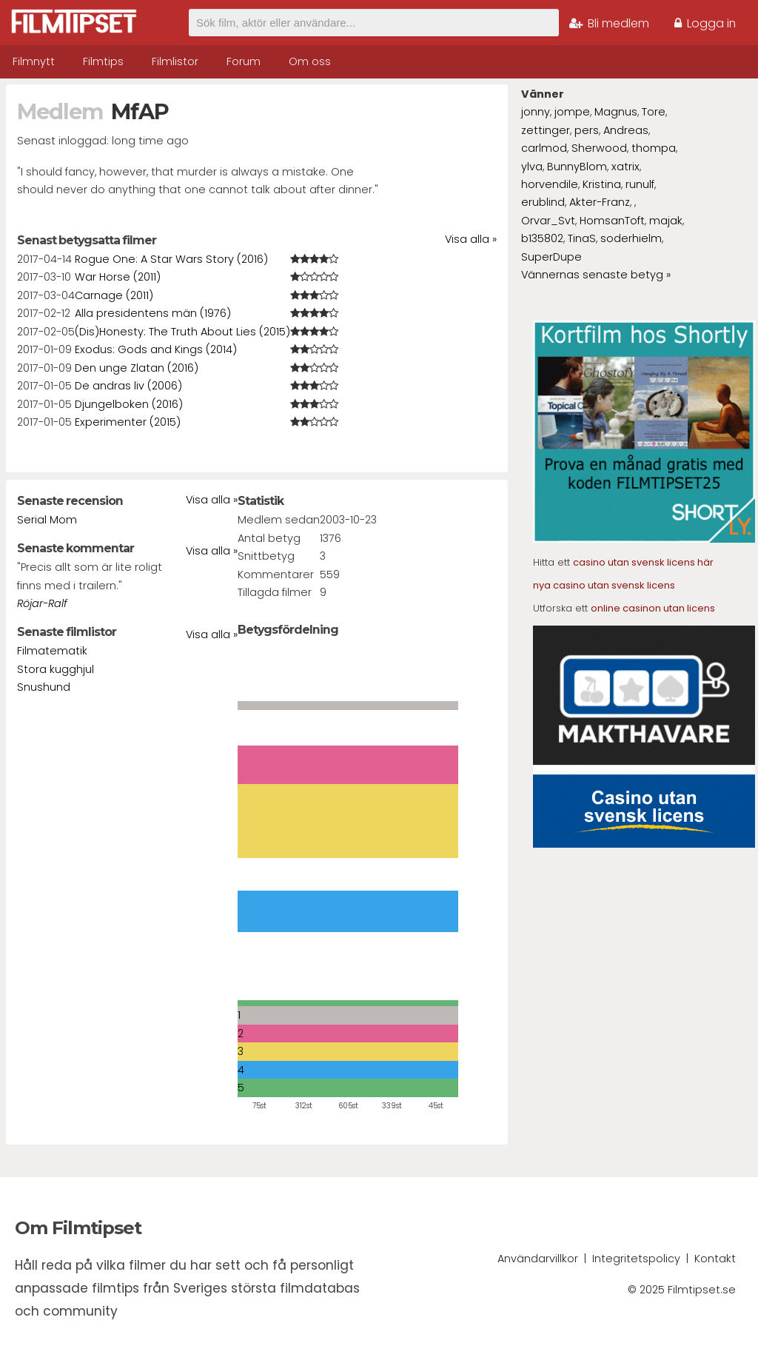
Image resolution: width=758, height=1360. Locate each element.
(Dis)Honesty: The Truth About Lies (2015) (182, 331)
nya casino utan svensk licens (604, 585)
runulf (639, 184)
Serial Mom (47, 519)
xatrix (625, 166)
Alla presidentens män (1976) (153, 313)
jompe (572, 111)
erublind (543, 202)
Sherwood (599, 148)
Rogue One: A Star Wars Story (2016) (171, 259)
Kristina (602, 184)
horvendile (549, 184)
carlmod (544, 148)
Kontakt (715, 1258)
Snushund (43, 687)
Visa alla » (471, 239)
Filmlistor (175, 61)
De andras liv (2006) (128, 385)
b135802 (542, 238)
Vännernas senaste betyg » (596, 274)
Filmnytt (34, 61)
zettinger (545, 130)
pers (586, 130)
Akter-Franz (599, 202)
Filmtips (103, 61)
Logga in (705, 23)
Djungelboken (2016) (129, 404)
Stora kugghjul (55, 669)
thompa (653, 148)
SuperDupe (551, 256)
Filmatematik (52, 650)
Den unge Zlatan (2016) (136, 368)
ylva (532, 166)
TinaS (582, 238)
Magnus (615, 111)
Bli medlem (609, 23)
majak (665, 220)
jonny (535, 111)
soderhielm (631, 238)
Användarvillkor (537, 1258)
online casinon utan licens (653, 608)
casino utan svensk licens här (643, 562)
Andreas (625, 130)
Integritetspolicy (636, 1258)
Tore (653, 111)
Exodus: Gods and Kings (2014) (156, 349)
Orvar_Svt (548, 220)
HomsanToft (612, 220)
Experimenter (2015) (128, 422)
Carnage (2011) (114, 295)
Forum (244, 61)
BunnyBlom (577, 166)
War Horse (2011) (118, 276)
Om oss (310, 61)
